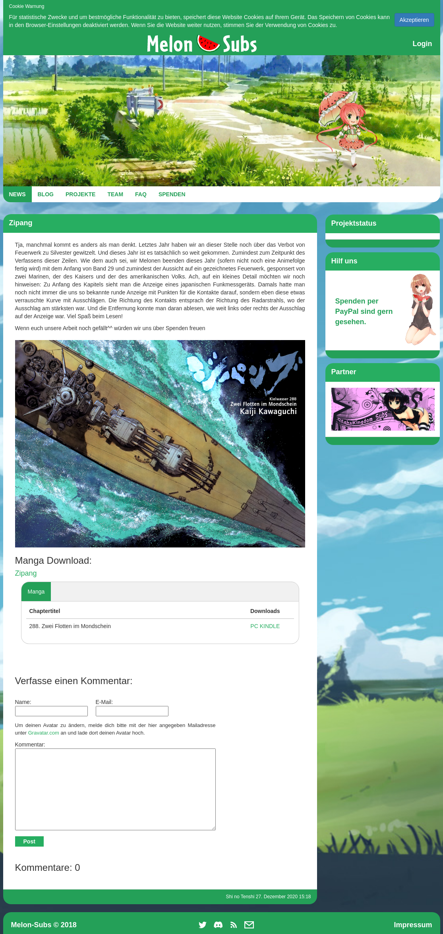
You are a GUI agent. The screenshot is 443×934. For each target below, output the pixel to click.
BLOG (46, 194)
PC (254, 626)
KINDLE (270, 626)
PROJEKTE (80, 194)
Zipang (26, 573)
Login (422, 44)
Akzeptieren (414, 20)
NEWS (17, 194)
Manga (36, 591)
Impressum (413, 925)
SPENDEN (172, 194)
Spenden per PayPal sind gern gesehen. (364, 311)
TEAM (115, 194)
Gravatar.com (43, 733)
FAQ (141, 194)
